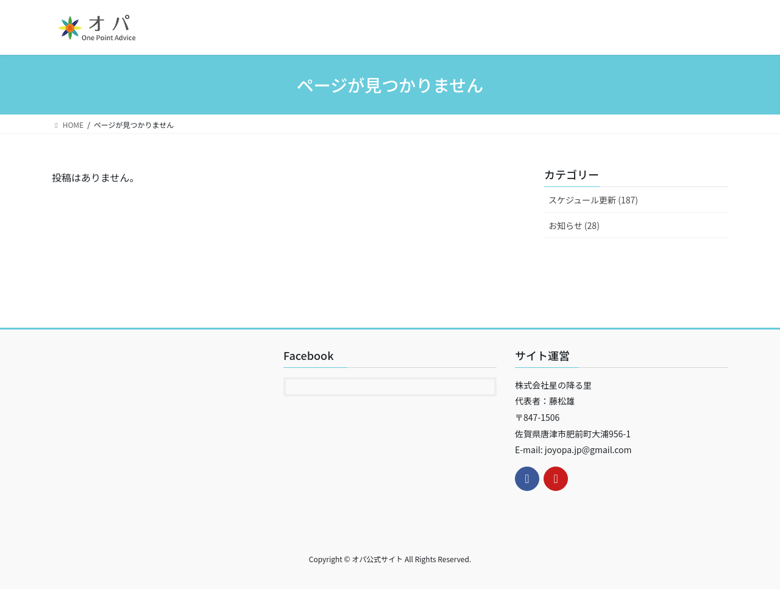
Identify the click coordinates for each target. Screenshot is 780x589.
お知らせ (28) (574, 225)
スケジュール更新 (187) (593, 200)
